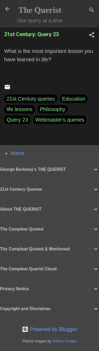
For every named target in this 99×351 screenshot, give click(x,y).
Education (73, 99)
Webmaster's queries (59, 120)
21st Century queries (31, 99)
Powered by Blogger (49, 329)
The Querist (39, 10)
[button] (92, 35)
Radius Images (64, 341)
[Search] (92, 11)
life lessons (19, 109)
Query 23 (17, 120)
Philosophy (52, 109)
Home (17, 153)
